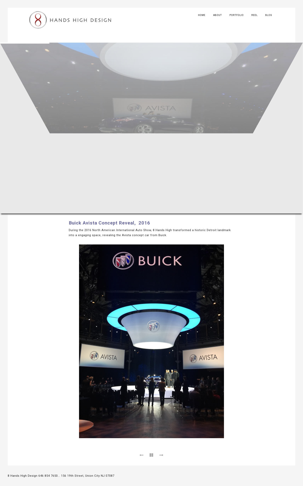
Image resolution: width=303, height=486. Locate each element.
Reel (254, 15)
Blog (268, 15)
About (217, 15)
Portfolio (237, 15)
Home (201, 15)
